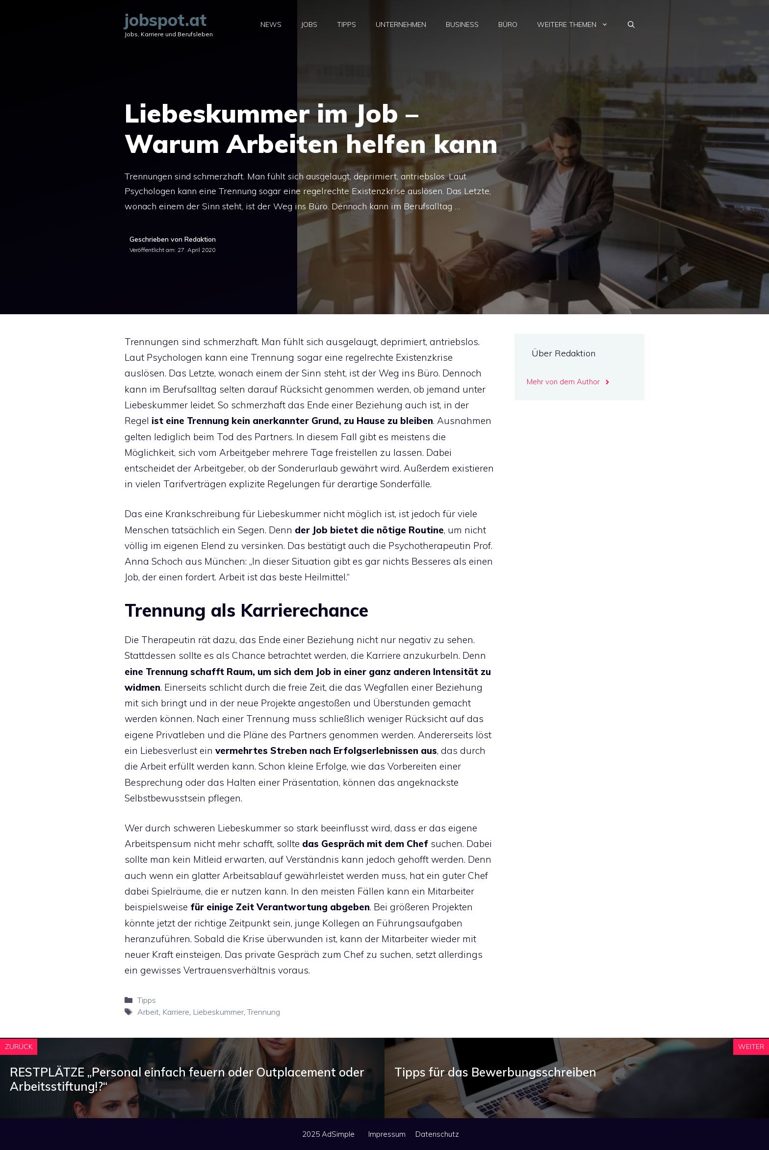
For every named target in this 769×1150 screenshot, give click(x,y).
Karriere (175, 1012)
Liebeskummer (156, 405)
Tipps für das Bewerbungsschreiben (495, 1072)
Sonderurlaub (308, 468)
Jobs (309, 24)
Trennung (263, 1012)
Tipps (346, 24)
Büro (507, 24)
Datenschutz (437, 1134)
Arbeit (148, 1012)
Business (462, 24)
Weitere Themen (577, 24)
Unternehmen (401, 24)
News (271, 24)
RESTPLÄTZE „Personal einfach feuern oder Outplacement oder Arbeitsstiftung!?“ (187, 1079)
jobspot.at (165, 19)
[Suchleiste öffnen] (631, 24)
